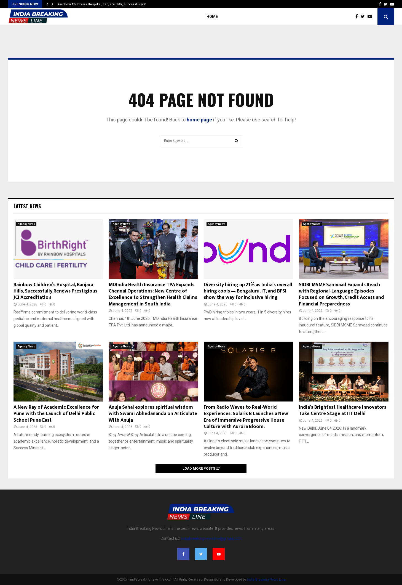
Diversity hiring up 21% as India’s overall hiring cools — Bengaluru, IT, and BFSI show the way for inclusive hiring (248, 291)
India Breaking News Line (266, 579)
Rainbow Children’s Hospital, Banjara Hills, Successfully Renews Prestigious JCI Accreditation (55, 291)
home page (199, 120)
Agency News (26, 223)
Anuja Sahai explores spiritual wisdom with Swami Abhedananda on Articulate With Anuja (153, 413)
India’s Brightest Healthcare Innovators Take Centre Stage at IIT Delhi (342, 410)
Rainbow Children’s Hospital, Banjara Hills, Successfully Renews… (107, 4)
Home (212, 16)
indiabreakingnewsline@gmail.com (211, 538)
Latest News (27, 206)
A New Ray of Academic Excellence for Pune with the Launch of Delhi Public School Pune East (56, 413)
